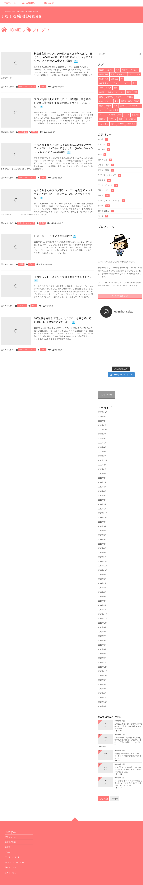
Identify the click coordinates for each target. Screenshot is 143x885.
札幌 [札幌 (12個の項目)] (112, 74)
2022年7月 (102, 421)
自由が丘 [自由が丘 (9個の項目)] (114, 79)
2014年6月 (102, 693)
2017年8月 (102, 566)
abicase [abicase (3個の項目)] (120, 124)
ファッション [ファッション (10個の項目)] (134, 74)
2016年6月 (102, 628)
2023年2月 (102, 408)
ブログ (43, 86)
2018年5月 (102, 526)
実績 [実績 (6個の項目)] (101, 97)
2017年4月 (102, 584)
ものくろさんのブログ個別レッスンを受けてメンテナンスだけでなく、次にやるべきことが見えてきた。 (62, 193)
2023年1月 (102, 412)
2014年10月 (102, 689)
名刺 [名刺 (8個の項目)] (134, 83)
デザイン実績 (106, 170)
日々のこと (23, 131)
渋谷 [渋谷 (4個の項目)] (121, 119)
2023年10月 (102, 399)
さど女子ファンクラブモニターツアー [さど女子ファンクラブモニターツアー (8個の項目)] (114, 83)
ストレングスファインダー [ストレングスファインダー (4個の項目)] (110, 115)
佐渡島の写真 (10, 829)
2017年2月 (102, 592)
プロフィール (10, 3)
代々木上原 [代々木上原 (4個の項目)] (113, 110)
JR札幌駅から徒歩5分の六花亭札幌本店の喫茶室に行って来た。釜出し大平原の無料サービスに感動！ (128, 728)
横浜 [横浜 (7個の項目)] (115, 88)
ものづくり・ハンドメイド (111, 200)
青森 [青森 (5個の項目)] (101, 106)
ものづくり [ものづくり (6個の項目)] (120, 97)
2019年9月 (102, 461)
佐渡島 (21, 263)
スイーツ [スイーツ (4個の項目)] (102, 110)
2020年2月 (102, 452)
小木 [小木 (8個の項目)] (101, 88)
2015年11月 (102, 658)
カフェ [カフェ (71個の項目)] (110, 70)
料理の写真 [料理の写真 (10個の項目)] (103, 79)
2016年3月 (102, 641)
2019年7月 (102, 469)
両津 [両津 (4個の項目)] (113, 124)
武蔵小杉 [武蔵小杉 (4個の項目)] (102, 119)
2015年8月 (102, 671)
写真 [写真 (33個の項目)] (117, 70)
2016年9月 (102, 614)
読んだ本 (104, 144)
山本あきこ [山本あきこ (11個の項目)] (121, 74)
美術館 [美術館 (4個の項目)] (122, 106)
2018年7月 (102, 518)
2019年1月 (102, 496)
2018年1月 (102, 544)
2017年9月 (102, 562)
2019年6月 (102, 474)
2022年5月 (102, 430)
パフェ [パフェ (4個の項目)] (126, 115)
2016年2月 (102, 645)
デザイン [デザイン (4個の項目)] (112, 119)
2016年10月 (102, 610)
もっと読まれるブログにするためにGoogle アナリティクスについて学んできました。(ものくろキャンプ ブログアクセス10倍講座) (63, 148)
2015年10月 (102, 663)
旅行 (102, 154)
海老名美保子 (59, 87)
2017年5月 (102, 579)
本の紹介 (104, 180)
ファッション (106, 165)
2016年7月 (102, 623)
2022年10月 (102, 417)
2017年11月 (102, 553)
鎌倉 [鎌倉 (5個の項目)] (115, 106)
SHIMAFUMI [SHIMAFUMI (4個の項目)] (130, 119)
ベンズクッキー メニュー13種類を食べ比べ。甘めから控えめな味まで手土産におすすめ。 (128, 770)
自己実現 (104, 149)
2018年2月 (102, 540)
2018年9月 (102, 509)
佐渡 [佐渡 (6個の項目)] (135, 92)
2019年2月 (102, 491)
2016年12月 (102, 601)
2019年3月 (102, 487)
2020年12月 (102, 447)
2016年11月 (102, 606)
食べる (103, 139)
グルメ (104, 205)
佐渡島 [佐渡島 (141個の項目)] (102, 70)
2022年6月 (102, 425)
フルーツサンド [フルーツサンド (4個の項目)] (134, 106)
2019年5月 (102, 478)
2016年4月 (102, 636)
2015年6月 (102, 680)
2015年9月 (102, 667)
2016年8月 (102, 619)
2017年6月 (102, 575)
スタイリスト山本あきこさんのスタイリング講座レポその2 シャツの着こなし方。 (128, 756)
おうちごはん (106, 211)
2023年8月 (102, 403)
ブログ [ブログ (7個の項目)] (108, 88)
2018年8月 (102, 513)
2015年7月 (102, 676)
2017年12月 (102, 548)
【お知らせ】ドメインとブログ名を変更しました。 (62, 276)
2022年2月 (102, 443)
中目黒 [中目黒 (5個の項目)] (130, 97)
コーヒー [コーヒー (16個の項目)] (134, 70)
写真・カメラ (106, 190)
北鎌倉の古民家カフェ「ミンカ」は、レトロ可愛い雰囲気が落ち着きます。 (128, 742)
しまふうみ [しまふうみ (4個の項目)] (103, 124)
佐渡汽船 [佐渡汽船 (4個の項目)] (135, 115)
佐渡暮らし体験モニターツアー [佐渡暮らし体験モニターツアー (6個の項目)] (111, 92)
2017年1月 (102, 597)
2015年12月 (102, 654)
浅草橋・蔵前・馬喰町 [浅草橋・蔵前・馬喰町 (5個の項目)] (130, 101)
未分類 (103, 216)
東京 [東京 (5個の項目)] (116, 101)
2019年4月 (102, 483)
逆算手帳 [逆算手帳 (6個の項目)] (109, 97)
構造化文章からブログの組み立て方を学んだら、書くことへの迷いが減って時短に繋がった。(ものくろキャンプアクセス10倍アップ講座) (63, 57)
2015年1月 (102, 684)
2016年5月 (102, 632)
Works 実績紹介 (29, 3)
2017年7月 (102, 570)
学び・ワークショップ (27, 86)
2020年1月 (102, 456)
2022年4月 (102, 434)
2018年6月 (102, 522)
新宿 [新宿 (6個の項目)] (129, 92)
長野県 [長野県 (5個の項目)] (108, 106)
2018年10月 (102, 505)
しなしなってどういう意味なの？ (52, 235)
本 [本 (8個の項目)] (122, 79)
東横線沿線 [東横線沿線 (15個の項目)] (103, 74)
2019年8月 (102, 465)
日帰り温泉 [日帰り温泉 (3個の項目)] (130, 124)
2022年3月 (102, 439)
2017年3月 (102, 588)
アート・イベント (108, 185)
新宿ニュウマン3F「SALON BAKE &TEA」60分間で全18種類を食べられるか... (128, 713)
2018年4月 (102, 531)
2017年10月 (102, 557)
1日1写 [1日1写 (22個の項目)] (125, 70)
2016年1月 (102, 649)
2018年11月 (102, 500)
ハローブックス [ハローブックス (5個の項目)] (105, 101)
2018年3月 (102, 535)
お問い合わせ (48, 3)
